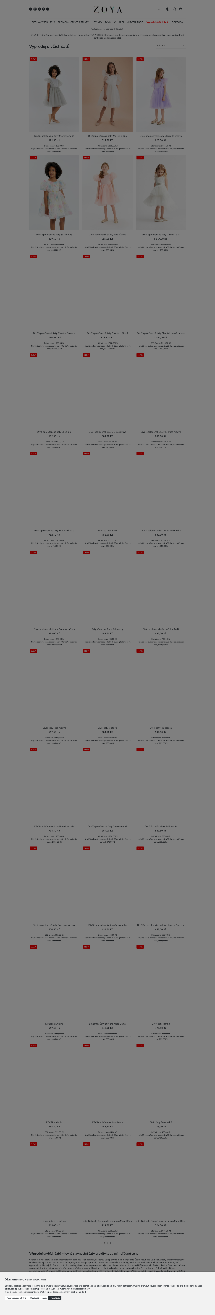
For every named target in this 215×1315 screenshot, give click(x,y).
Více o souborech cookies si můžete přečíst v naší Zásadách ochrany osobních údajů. (45, 1291)
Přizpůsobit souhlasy (38, 1298)
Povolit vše (55, 1298)
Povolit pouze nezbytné (16, 1298)
